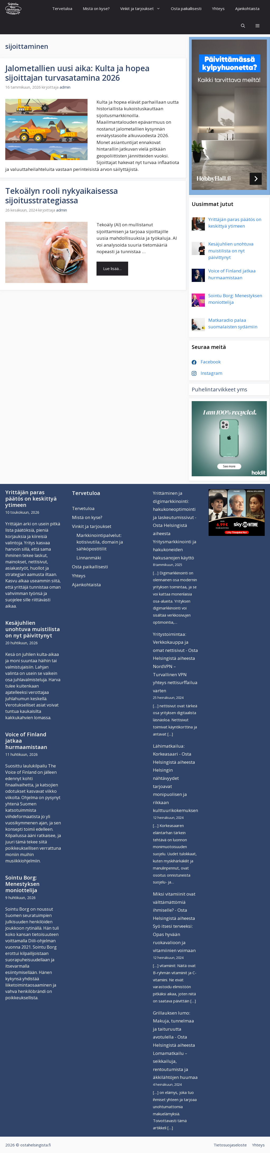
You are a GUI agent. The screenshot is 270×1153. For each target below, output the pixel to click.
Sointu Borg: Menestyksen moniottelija (22, 884)
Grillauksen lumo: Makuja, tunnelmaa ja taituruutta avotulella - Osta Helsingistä (173, 1029)
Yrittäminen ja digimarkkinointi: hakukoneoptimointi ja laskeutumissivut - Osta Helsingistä (174, 509)
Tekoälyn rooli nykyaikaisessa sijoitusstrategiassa (61, 195)
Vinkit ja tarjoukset (143, 8)
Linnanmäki (88, 558)
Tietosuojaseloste (230, 1144)
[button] (257, 25)
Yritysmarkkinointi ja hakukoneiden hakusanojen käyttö (174, 550)
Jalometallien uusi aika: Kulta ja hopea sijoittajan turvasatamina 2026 (77, 73)
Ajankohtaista (247, 8)
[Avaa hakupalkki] (243, 25)
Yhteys (218, 8)
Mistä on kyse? (96, 8)
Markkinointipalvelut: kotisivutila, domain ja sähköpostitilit (99, 542)
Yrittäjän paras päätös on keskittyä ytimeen (31, 498)
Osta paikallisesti (186, 8)
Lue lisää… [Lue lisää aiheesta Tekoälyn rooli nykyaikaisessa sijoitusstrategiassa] (112, 268)
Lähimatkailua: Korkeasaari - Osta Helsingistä (172, 754)
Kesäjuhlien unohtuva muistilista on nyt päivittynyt (32, 629)
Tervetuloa (62, 8)
